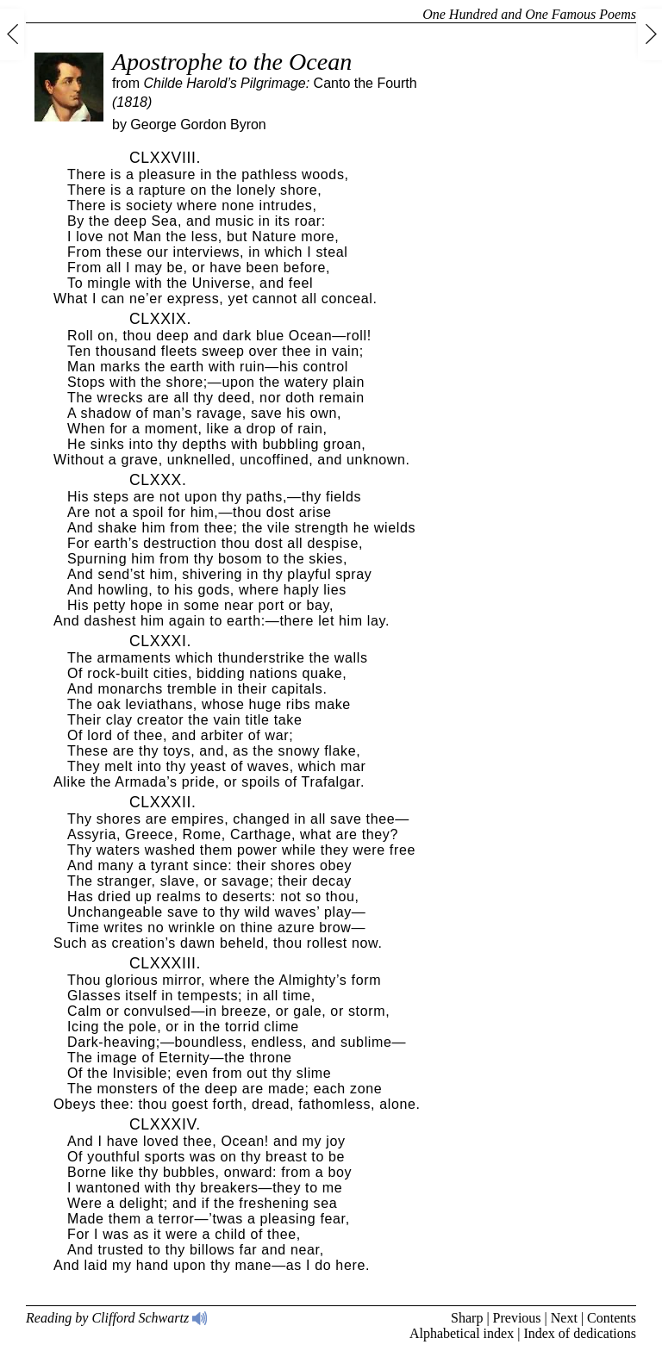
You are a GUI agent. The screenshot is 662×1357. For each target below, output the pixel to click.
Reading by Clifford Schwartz (117, 1317)
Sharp (467, 1317)
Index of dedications (579, 1333)
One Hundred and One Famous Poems (529, 14)
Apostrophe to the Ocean (232, 61)
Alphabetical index (461, 1333)
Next (564, 1317)
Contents (611, 1317)
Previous (517, 1317)
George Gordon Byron (197, 124)
